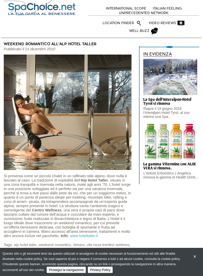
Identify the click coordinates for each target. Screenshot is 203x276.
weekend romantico (55, 245)
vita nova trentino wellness (108, 245)
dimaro (79, 245)
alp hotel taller (25, 245)
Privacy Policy (100, 270)
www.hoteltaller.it (84, 236)
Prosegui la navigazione (66, 270)
